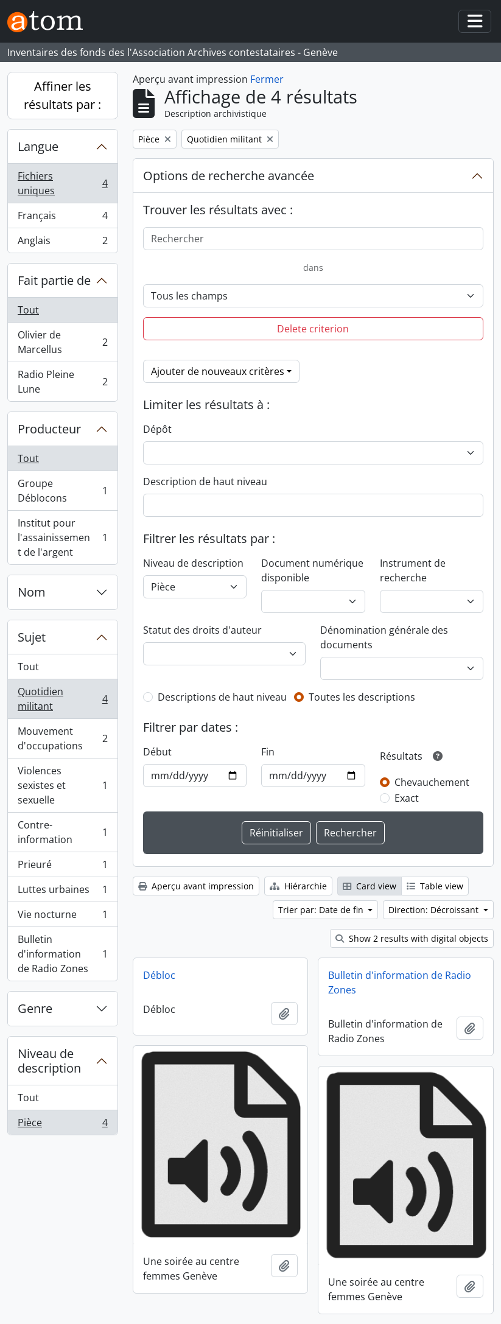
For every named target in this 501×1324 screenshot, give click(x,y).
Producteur (49, 429)
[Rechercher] (313, 238)
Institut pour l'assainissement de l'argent (62, 537)
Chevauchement (431, 782)
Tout (28, 310)
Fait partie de (54, 280)
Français (62, 218)
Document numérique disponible (312, 570)
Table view (435, 886)
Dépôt (157, 429)
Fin (268, 751)
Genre (35, 1008)
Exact (406, 798)
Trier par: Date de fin (322, 910)
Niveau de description (49, 1060)
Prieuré (62, 867)
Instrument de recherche (413, 570)
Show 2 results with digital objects (411, 938)
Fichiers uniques (62, 183)
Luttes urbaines (62, 892)
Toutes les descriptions (362, 697)
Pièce (62, 1125)
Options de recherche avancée (228, 175)
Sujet (32, 637)
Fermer (267, 79)
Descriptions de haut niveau (222, 697)
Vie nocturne (62, 917)
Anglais (62, 243)
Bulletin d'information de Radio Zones (62, 954)
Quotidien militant (62, 699)
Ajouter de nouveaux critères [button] (217, 371)
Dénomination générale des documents (384, 637)
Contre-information (62, 832)
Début (157, 751)
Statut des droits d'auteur (202, 630)
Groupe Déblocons (62, 491)
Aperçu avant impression (196, 886)
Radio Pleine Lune (62, 382)
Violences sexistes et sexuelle (62, 785)
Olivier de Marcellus (62, 342)
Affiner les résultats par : (62, 95)
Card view (369, 886)
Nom (32, 592)
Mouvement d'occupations (62, 738)
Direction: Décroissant (434, 910)
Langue (38, 146)
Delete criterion (313, 328)
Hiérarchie (298, 886)
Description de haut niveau (205, 481)
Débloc (159, 975)
